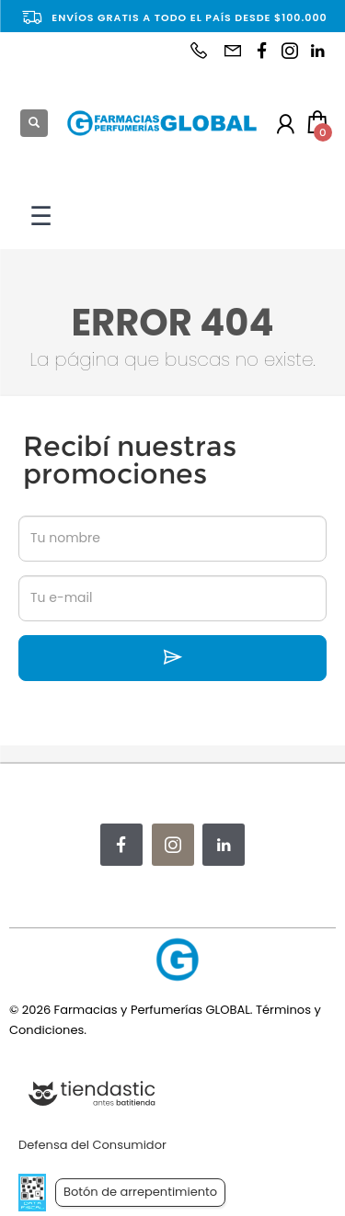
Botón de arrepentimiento (140, 1191)
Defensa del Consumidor (92, 1144)
